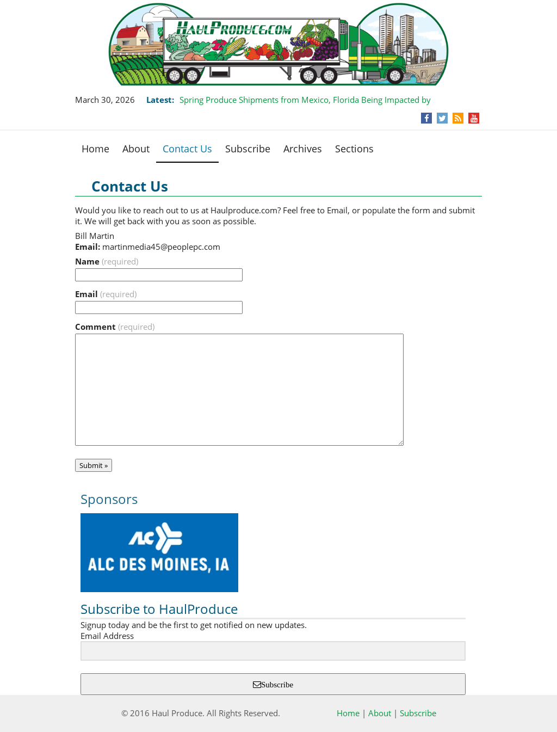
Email (106, 293)
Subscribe (247, 148)
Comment (114, 326)
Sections (354, 148)
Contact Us (187, 148)
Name (106, 261)
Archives (302, 148)
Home (95, 148)
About (136, 148)
